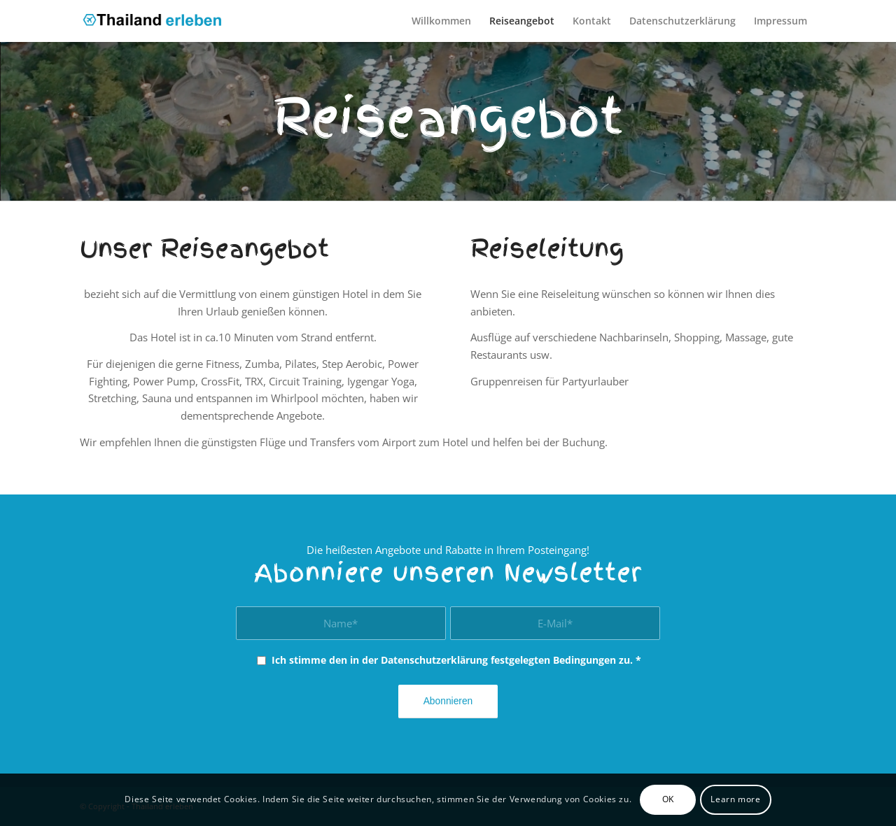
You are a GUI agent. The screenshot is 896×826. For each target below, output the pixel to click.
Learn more (735, 799)
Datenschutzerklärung (434, 660)
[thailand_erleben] (157, 21)
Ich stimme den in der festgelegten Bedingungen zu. (456, 660)
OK (668, 799)
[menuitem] (441, 21)
